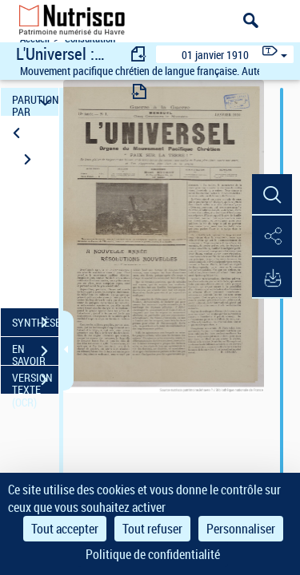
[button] (272, 195)
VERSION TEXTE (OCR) (35, 382)
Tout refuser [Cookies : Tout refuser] (152, 528)
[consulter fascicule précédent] (139, 54)
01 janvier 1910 (215, 54)
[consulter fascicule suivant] (139, 91)
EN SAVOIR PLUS (35, 353)
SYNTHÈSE (35, 322)
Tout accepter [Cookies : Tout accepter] (64, 528)
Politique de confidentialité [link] (153, 554)
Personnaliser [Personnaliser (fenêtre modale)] (240, 528)
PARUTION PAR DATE (35, 102)
